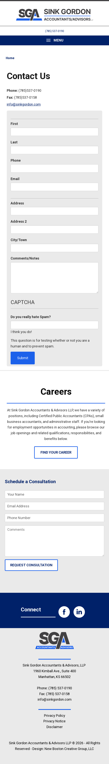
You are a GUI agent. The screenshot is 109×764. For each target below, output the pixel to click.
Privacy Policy (54, 716)
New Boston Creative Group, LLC (69, 749)
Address (17, 203)
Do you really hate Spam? (31, 317)
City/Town (19, 240)
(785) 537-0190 (54, 31)
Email (15, 179)
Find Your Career (56, 452)
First (14, 124)
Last (14, 142)
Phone (16, 160)
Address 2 (19, 221)
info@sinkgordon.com (24, 104)
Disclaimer (54, 727)
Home (10, 58)
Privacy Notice (54, 721)
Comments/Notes (25, 258)
